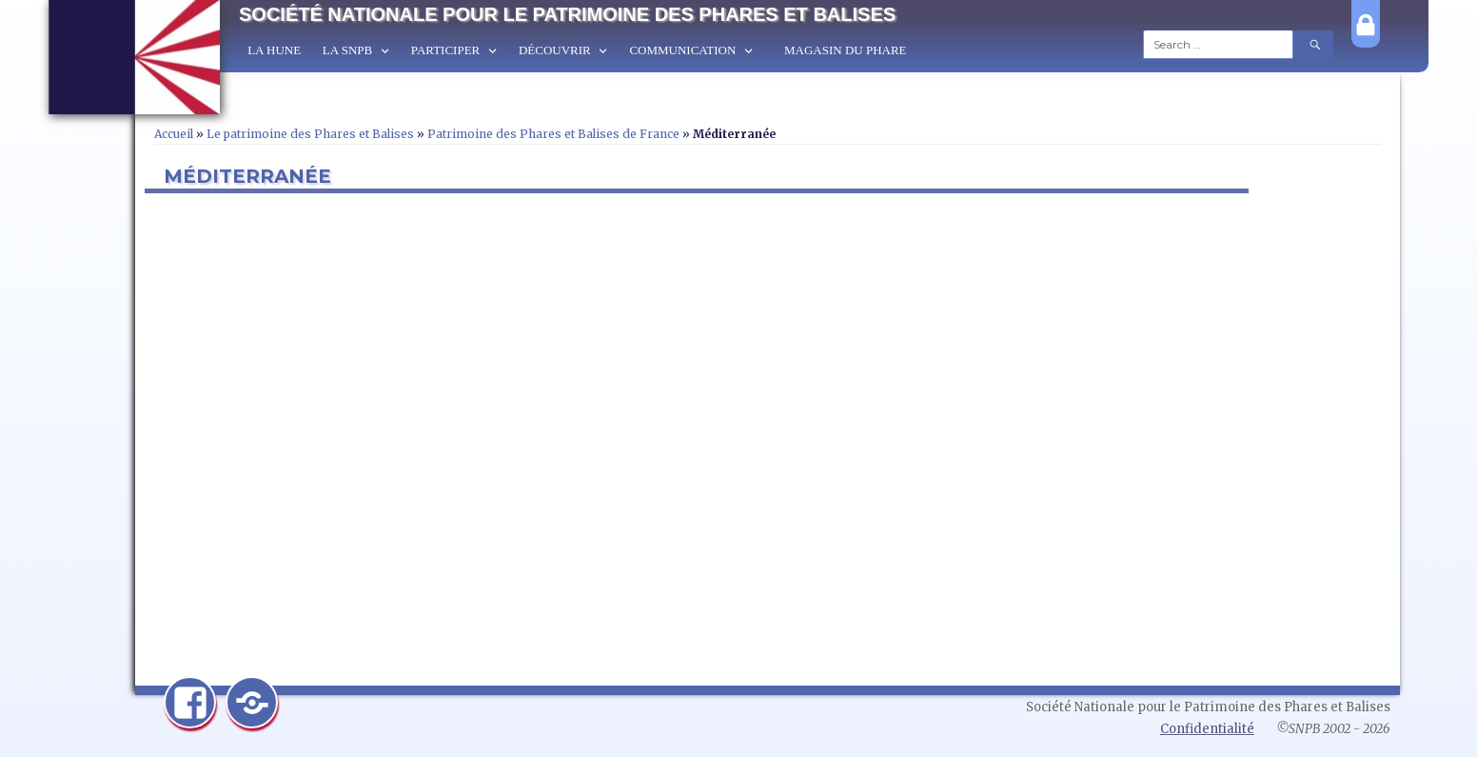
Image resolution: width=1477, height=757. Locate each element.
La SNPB (347, 50)
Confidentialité (1207, 729)
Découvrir (555, 50)
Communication (682, 50)
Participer (445, 50)
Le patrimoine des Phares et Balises (310, 134)
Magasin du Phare (845, 50)
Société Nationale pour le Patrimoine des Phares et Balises (567, 14)
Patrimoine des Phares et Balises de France (553, 134)
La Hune (274, 50)
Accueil (173, 134)
